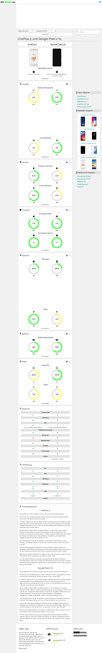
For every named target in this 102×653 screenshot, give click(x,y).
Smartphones (5, 8)
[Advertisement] (59, 16)
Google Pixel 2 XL (58, 44)
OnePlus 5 (32, 44)
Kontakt (3, 15)
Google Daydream (82, 184)
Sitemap (3, 18)
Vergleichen (45, 34)
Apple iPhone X (81, 96)
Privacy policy (23, 648)
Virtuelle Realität (6, 12)
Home (3, 5)
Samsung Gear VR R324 (84, 179)
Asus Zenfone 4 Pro (82, 99)
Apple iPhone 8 (81, 101)
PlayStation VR (81, 181)
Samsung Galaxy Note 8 (84, 107)
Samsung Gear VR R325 (84, 176)
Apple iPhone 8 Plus (83, 104)
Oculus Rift (80, 187)
